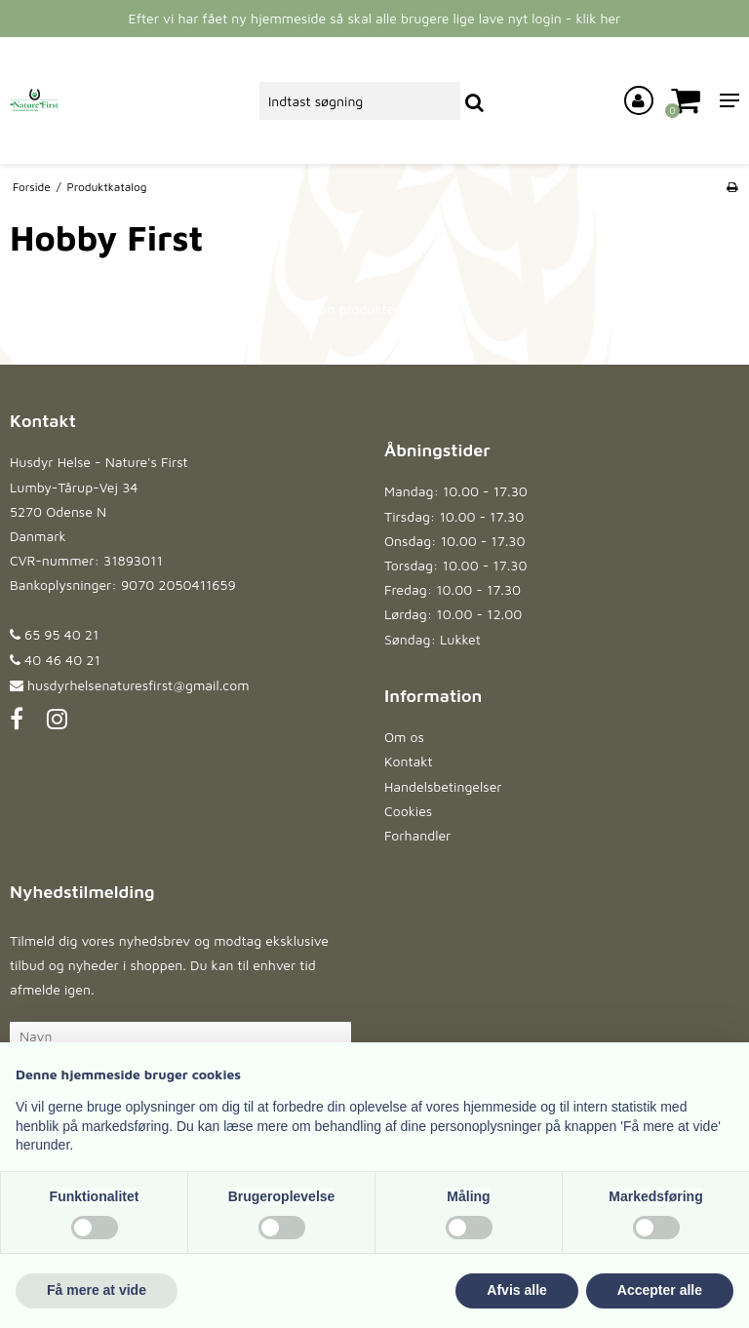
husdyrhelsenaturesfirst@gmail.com (138, 685)
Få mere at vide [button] (96, 1290)
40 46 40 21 (55, 659)
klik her (597, 18)
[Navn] (180, 1035)
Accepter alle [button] (659, 1290)
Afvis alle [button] (516, 1290)
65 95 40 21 (54, 634)
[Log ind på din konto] (638, 100)
